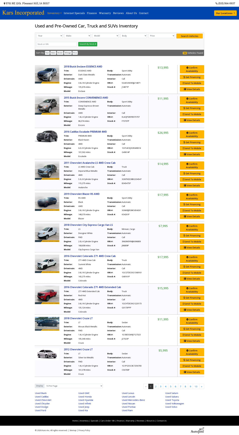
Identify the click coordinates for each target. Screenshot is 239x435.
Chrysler (42, 403)
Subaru (172, 396)
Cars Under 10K (107, 420)
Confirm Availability (192, 69)
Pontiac (129, 406)
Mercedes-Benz (133, 399)
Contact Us (162, 420)
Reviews (140, 420)
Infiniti (84, 403)
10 (196, 386)
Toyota (172, 399)
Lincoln (128, 396)
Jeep (83, 406)
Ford (40, 410)
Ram (127, 410)
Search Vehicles (189, 36)
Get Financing (192, 77)
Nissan (128, 403)
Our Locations (224, 13)
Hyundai (85, 399)
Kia (83, 410)
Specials (94, 420)
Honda (85, 396)
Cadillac (42, 396)
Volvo (171, 406)
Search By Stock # (88, 44)
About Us (150, 420)
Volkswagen (174, 403)
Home (75, 420)
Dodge (41, 406)
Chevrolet (43, 399)
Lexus (128, 393)
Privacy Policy (84, 430)
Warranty (130, 420)
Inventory (84, 420)
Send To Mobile (192, 83)
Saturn (171, 393)
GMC (84, 393)
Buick (40, 393)
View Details (192, 89)
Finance (120, 420)
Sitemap (73, 430)
